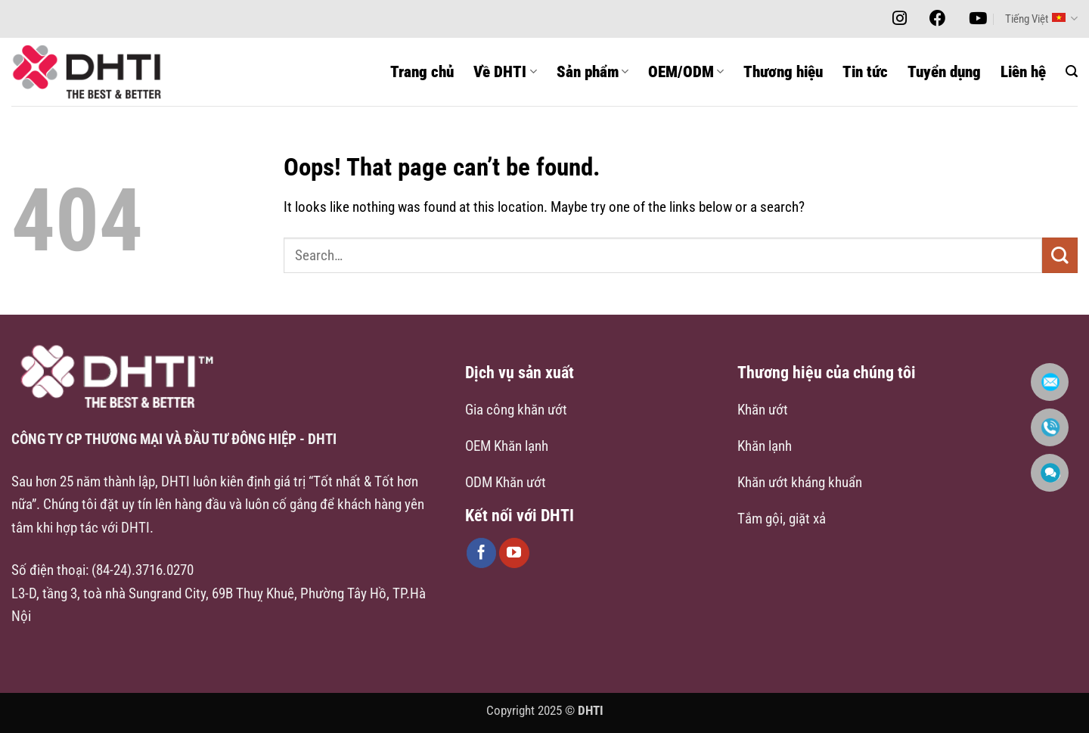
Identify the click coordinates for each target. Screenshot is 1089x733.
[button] (1072, 71)
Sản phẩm (592, 71)
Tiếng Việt (1041, 18)
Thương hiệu (783, 71)
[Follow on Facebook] (482, 553)
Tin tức (865, 71)
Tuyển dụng (944, 71)
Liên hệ (1023, 71)
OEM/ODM (686, 71)
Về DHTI (504, 71)
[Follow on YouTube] (514, 553)
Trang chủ (422, 71)
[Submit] (1060, 255)
